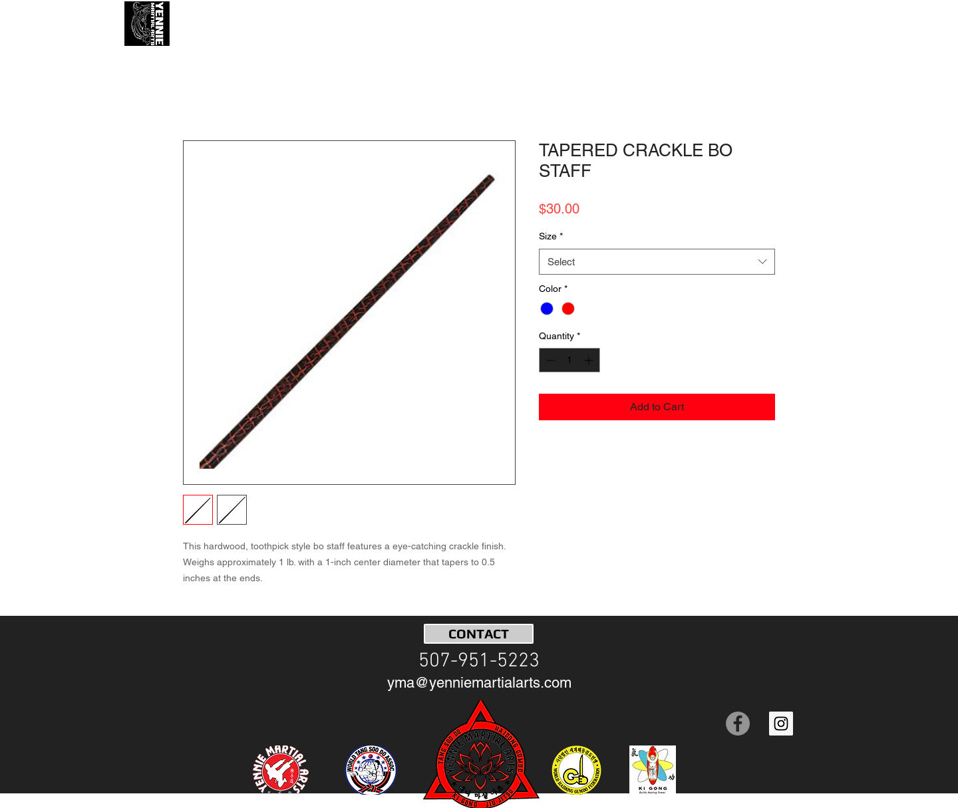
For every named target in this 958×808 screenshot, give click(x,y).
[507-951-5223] (479, 662)
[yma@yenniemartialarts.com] (479, 683)
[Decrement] (549, 360)
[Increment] (589, 360)
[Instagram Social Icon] (781, 724)
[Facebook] (738, 724)
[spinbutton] (569, 360)
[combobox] (657, 262)
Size (551, 236)
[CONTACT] (479, 634)
